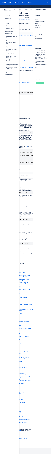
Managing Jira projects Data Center (41, 69)
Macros (6, 20)
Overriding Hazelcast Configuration (40, 32)
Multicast (36, 19)
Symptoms (36, 17)
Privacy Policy (31, 450)
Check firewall (37, 27)
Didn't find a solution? (38, 38)
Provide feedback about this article (21, 438)
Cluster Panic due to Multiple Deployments (31, 45)
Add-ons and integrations (9, 31)
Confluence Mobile (8, 18)
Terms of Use (36, 450)
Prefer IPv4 (37, 29)
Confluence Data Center (9, 40)
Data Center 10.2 (42, 9)
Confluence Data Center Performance (12, 47)
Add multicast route (38, 25)
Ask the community (40, 83)
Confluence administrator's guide (10, 34)
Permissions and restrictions (9, 28)
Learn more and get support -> (40, 6)
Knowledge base (24, 2)
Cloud (37, 9)
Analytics (6, 25)
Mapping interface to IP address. (40, 21)
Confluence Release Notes (9, 72)
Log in (48, 2)
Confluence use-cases (8, 33)
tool (27, 146)
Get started (7, 12)
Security (41, 450)
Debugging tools (37, 23)
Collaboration (7, 23)
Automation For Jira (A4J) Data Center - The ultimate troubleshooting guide (41, 58)
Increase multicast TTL (38, 34)
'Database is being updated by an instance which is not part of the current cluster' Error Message (25, 36)
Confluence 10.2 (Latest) (10, 9)
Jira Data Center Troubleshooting (40, 50)
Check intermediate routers (39, 36)
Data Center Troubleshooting (10, 52)
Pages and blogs (7, 15)
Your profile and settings (9, 21)
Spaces (6, 13)
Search (45, 2)
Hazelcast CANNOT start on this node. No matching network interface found (26, 82)
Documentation (16, 2)
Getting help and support (9, 74)
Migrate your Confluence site (9, 39)
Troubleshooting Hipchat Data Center (41, 64)
